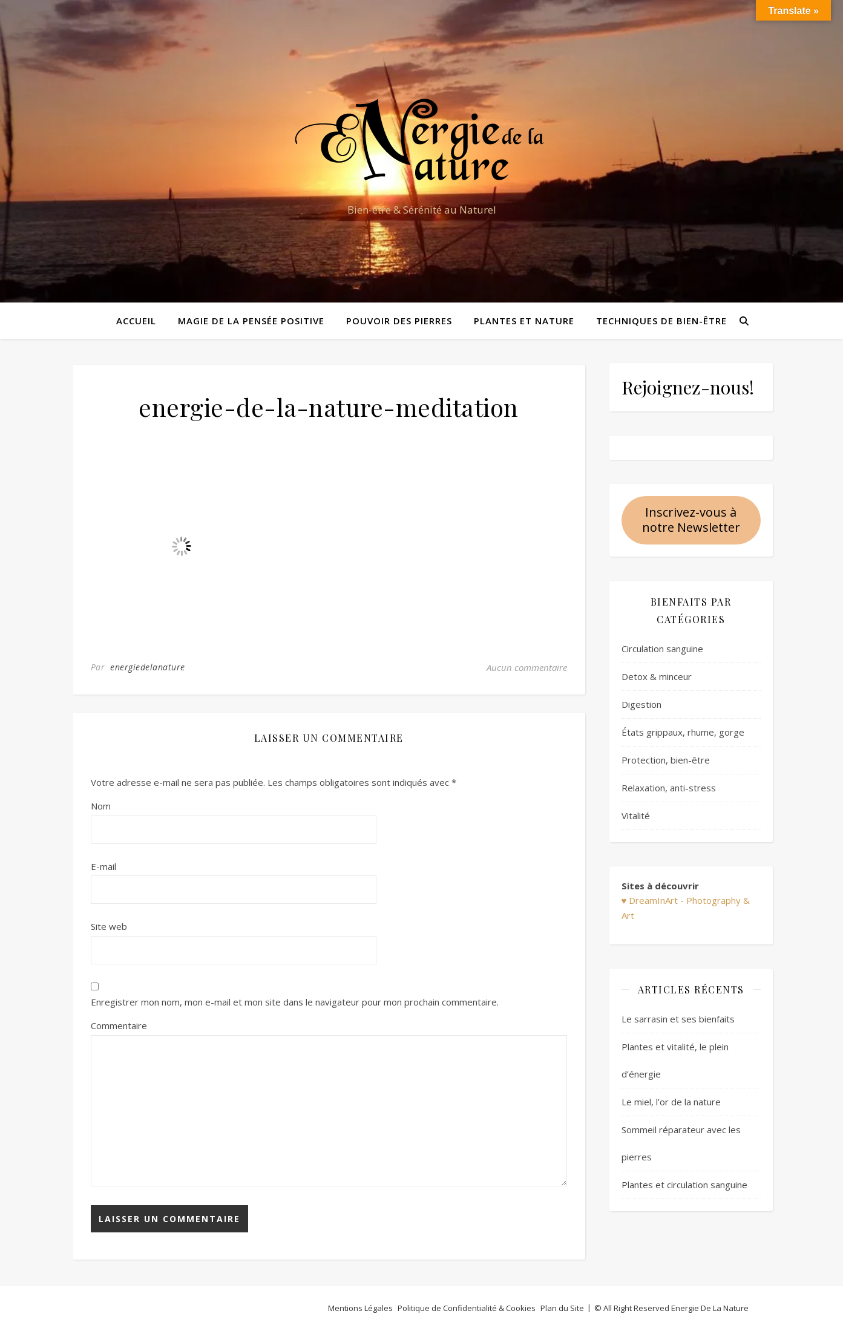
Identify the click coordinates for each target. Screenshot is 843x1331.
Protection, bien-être (666, 760)
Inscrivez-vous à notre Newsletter (691, 519)
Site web (109, 926)
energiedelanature (147, 667)
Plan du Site (562, 1308)
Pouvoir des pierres (399, 321)
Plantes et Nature (524, 321)
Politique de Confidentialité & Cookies (467, 1308)
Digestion (641, 704)
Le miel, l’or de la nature (671, 1102)
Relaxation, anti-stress (669, 788)
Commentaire (119, 1025)
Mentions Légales (360, 1308)
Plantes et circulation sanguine (684, 1185)
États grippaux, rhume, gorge (683, 732)
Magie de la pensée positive (251, 321)
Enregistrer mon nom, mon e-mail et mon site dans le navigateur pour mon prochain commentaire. (295, 1002)
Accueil (136, 321)
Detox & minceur (657, 676)
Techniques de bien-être (661, 321)
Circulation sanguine (662, 649)
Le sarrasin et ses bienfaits (678, 1019)
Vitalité (636, 815)
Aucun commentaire (527, 667)
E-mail (103, 866)
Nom (101, 806)
